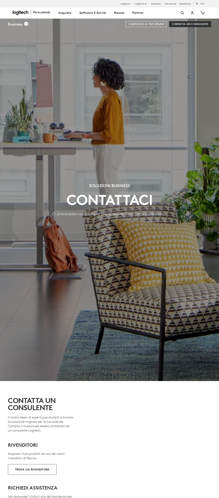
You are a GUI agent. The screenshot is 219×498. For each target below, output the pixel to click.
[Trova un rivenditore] (32, 469)
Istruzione (170, 4)
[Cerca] (177, 13)
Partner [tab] (138, 13)
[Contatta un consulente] (190, 24)
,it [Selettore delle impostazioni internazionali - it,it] (202, 3)
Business (156, 4)
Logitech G (141, 4)
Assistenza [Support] (185, 3)
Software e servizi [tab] (92, 13)
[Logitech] (33, 12)
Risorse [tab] (119, 13)
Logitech (125, 4)
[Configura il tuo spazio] (146, 24)
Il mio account (192, 12)
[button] (18, 24)
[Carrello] (202, 13)
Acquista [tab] (64, 13)
